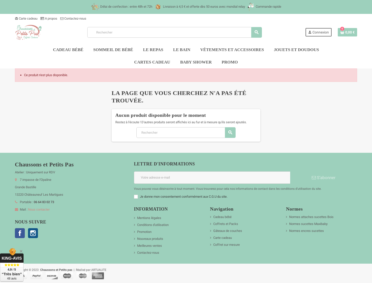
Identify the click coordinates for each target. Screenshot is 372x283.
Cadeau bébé (222, 217)
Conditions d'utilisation (153, 225)
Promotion (144, 232)
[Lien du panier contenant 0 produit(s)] (347, 32)
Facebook (20, 233)
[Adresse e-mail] (212, 177)
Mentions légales (149, 218)
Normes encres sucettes (306, 231)
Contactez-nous (73, 18)
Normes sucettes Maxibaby (308, 224)
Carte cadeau (26, 18)
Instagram (33, 233)
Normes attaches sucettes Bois (311, 217)
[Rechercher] (174, 32)
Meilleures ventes (149, 246)
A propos (48, 18)
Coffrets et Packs (225, 224)
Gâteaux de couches (227, 231)
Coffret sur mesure (226, 245)
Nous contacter (39, 209)
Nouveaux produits (150, 239)
